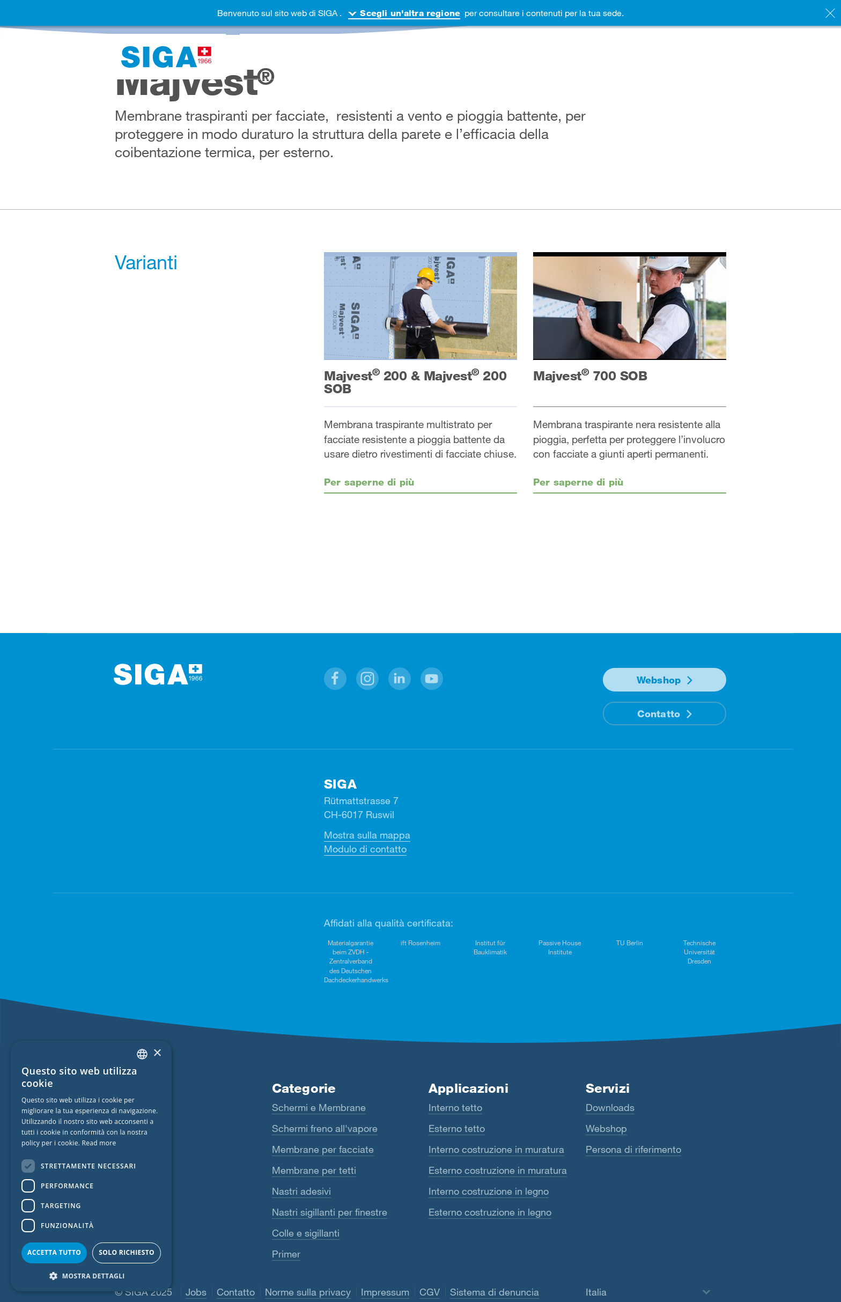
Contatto (658, 713)
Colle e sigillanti (306, 1233)
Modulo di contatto (365, 849)
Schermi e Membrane (319, 1107)
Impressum (385, 1292)
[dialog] (91, 1166)
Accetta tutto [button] (54, 1252)
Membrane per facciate (323, 1149)
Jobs (196, 1292)
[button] (335, 678)
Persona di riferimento (633, 1149)
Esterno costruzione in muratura (498, 1170)
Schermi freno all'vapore (325, 1128)
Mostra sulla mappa (367, 835)
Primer (286, 1254)
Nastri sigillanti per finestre (329, 1212)
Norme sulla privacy (308, 1292)
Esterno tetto (457, 1128)
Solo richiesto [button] (126, 1252)
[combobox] (142, 1054)
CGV (429, 1292)
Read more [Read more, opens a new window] (99, 1142)
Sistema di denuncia (494, 1292)
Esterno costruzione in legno (490, 1212)
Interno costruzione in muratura (496, 1149)
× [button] (157, 1053)
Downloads (610, 1107)
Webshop (659, 680)
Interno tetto (455, 1107)
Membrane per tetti (314, 1170)
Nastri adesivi (301, 1191)
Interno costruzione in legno (489, 1191)
